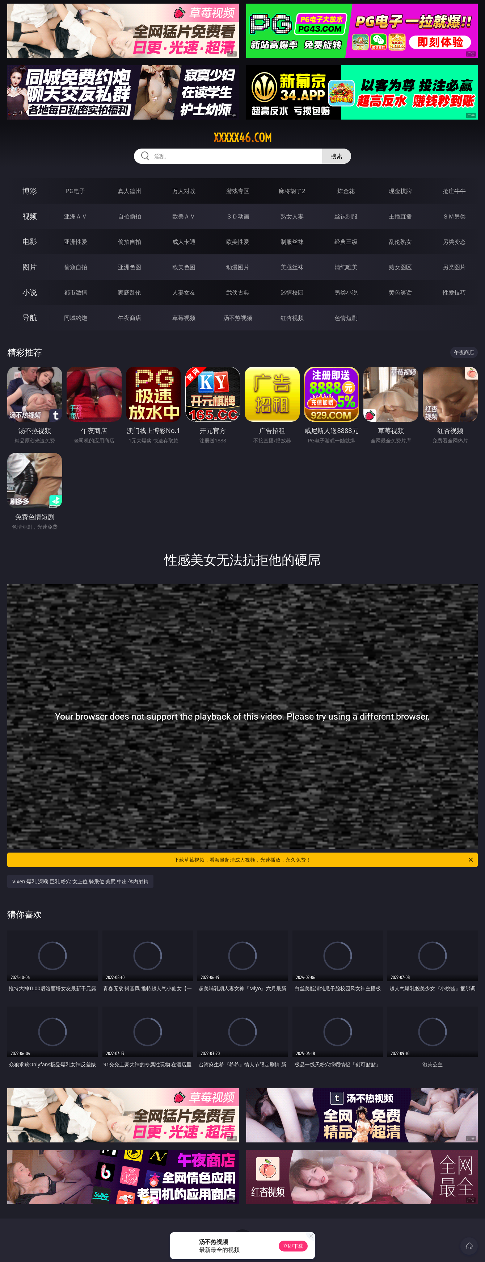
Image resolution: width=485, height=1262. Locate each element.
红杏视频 (292, 318)
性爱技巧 (454, 292)
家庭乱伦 (129, 292)
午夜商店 (129, 318)
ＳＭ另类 (454, 216)
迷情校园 (292, 292)
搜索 (336, 156)
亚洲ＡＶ (75, 216)
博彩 (29, 191)
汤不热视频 (237, 318)
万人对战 (183, 191)
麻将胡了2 (292, 191)
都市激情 (75, 292)
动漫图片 (237, 267)
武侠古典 (237, 292)
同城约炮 (75, 318)
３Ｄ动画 (237, 216)
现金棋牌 (400, 191)
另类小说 (346, 292)
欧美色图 (183, 267)
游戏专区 (237, 191)
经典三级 (346, 242)
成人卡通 (183, 242)
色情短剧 (346, 318)
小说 (29, 292)
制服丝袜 (292, 242)
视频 (29, 216)
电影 (29, 241)
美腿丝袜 (292, 267)
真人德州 (129, 191)
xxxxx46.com (243, 137)
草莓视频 (183, 318)
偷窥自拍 (75, 267)
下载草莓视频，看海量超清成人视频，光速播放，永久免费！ (324, 859)
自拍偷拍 (129, 216)
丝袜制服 (346, 216)
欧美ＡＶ (183, 216)
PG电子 (75, 191)
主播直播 (400, 216)
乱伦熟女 (400, 242)
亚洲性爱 (75, 242)
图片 (29, 267)
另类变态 (454, 242)
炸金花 (346, 191)
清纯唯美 (346, 267)
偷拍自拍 (129, 242)
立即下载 (293, 1245)
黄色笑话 (400, 292)
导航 (29, 317)
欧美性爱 (237, 242)
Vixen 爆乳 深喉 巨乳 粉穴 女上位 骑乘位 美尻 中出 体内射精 (80, 881)
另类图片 (454, 267)
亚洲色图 (129, 267)
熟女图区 (400, 267)
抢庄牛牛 (454, 191)
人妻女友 (183, 292)
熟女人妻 (292, 216)
